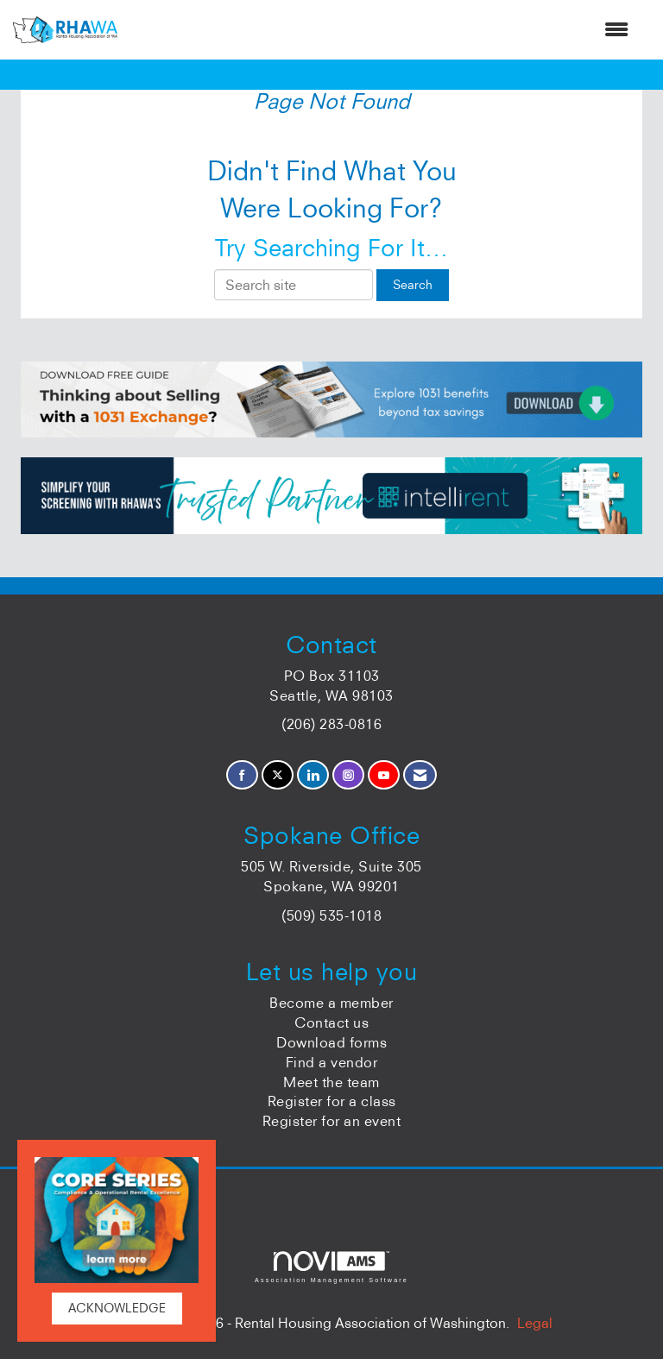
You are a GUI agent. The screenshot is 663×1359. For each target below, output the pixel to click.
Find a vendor (332, 1062)
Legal (534, 1322)
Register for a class (332, 1101)
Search (413, 285)
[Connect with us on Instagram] (348, 775)
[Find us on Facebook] (242, 775)
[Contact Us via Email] (420, 775)
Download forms (331, 1042)
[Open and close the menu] (381, 29)
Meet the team (331, 1082)
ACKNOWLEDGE (117, 1308)
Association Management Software (331, 1267)
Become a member (331, 1002)
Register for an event (331, 1120)
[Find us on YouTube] (384, 775)
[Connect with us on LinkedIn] (313, 775)
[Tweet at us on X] (278, 775)
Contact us (331, 1022)
